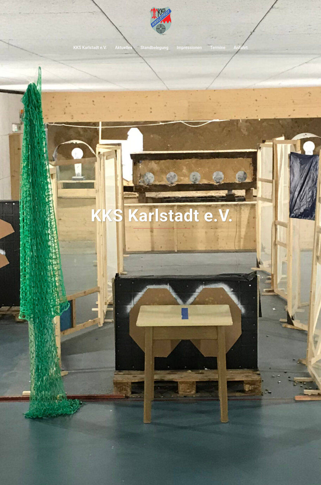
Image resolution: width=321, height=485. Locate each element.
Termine (217, 47)
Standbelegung (154, 47)
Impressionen (189, 47)
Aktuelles (123, 47)
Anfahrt (241, 47)
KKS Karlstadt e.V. (90, 47)
